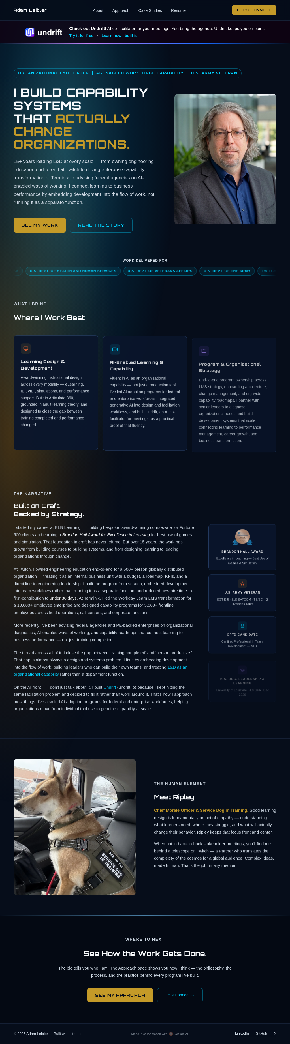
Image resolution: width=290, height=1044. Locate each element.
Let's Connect (254, 10)
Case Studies (150, 10)
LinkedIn (242, 1033)
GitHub (261, 1033)
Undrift (109, 688)
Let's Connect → (180, 995)
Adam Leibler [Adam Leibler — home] (30, 10)
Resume (178, 10)
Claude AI (181, 1034)
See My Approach (120, 995)
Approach (120, 10)
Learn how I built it (119, 35)
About (98, 10)
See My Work (40, 225)
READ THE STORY (101, 225)
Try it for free (81, 35)
